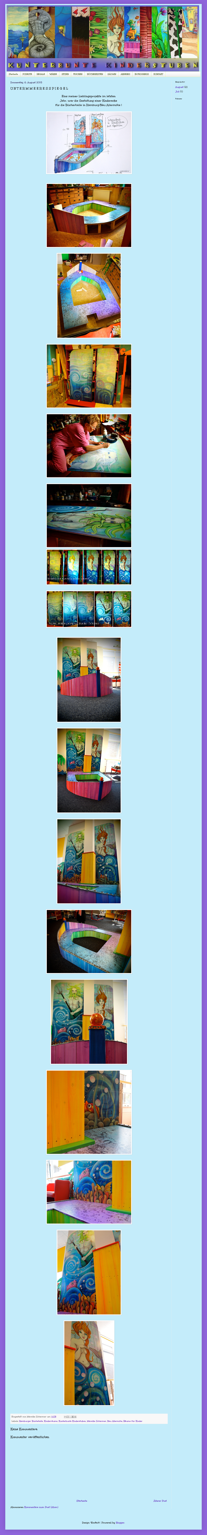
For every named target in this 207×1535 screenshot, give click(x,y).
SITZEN (65, 74)
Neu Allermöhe (114, 1421)
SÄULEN (112, 74)
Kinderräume (50, 1421)
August (179, 87)
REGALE (41, 74)
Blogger (120, 1522)
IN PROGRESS (142, 74)
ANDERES (125, 74)
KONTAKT (158, 74)
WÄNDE (53, 74)
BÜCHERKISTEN (95, 74)
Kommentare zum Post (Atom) (41, 1507)
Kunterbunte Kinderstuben (72, 1421)
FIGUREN (77, 74)
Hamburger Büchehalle (31, 1421)
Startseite (13, 74)
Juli (177, 91)
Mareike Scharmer (96, 1421)
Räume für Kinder (133, 1421)
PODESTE (27, 74)
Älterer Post (160, 1500)
